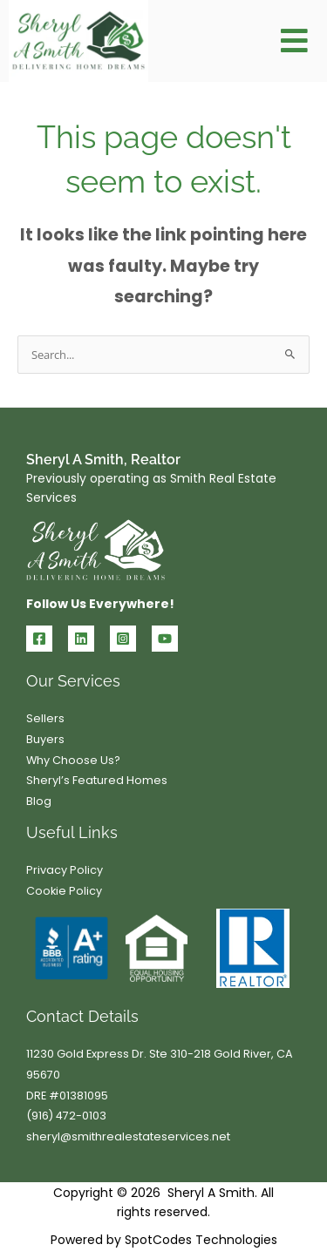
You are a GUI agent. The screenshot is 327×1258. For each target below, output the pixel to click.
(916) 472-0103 (66, 1115)
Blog (38, 801)
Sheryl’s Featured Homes (96, 780)
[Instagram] (123, 639)
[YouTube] (165, 639)
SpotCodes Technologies (201, 1239)
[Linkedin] (81, 639)
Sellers (45, 718)
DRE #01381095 (67, 1095)
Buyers (45, 739)
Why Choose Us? (73, 760)
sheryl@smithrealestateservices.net (128, 1136)
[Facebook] (39, 639)
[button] (294, 41)
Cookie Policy (64, 890)
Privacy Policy (64, 869)
